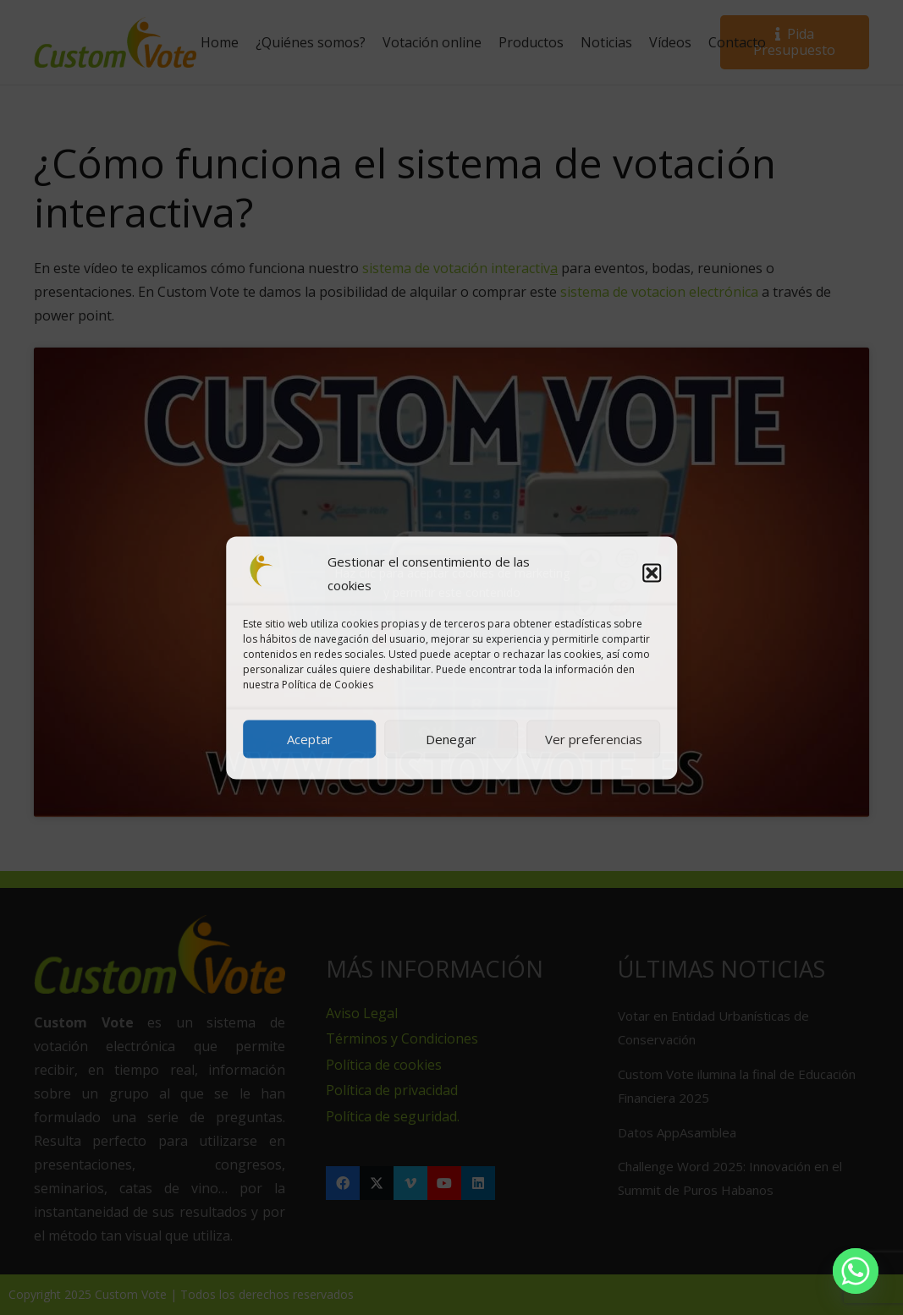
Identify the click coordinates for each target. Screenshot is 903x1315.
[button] (651, 572)
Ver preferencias (593, 739)
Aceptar (310, 739)
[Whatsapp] (855, 1271)
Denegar (451, 739)
